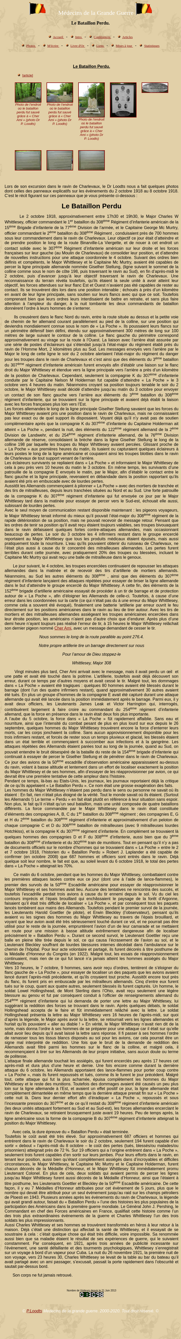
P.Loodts (34, 1311)
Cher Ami (62, 628)
